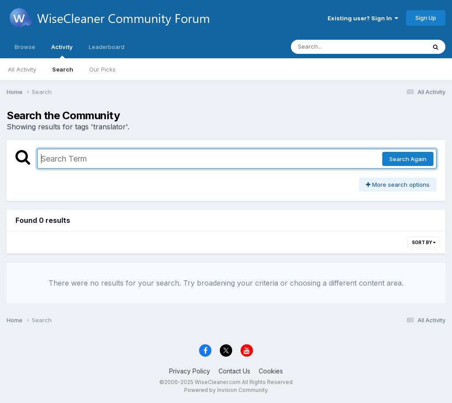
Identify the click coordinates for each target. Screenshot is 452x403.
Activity (62, 50)
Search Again (407, 158)
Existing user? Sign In (363, 18)
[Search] (334, 47)
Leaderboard (106, 46)
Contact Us (234, 371)
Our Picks (102, 69)
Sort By (424, 242)
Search (62, 69)
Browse (25, 46)
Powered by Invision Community (226, 390)
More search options (397, 184)
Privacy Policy (189, 371)
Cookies (271, 371)
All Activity (22, 69)
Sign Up (425, 17)
